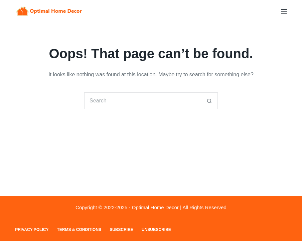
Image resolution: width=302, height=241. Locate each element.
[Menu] (284, 12)
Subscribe (121, 229)
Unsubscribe (156, 229)
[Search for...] (142, 100)
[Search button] (209, 100)
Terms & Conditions (79, 229)
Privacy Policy (31, 229)
